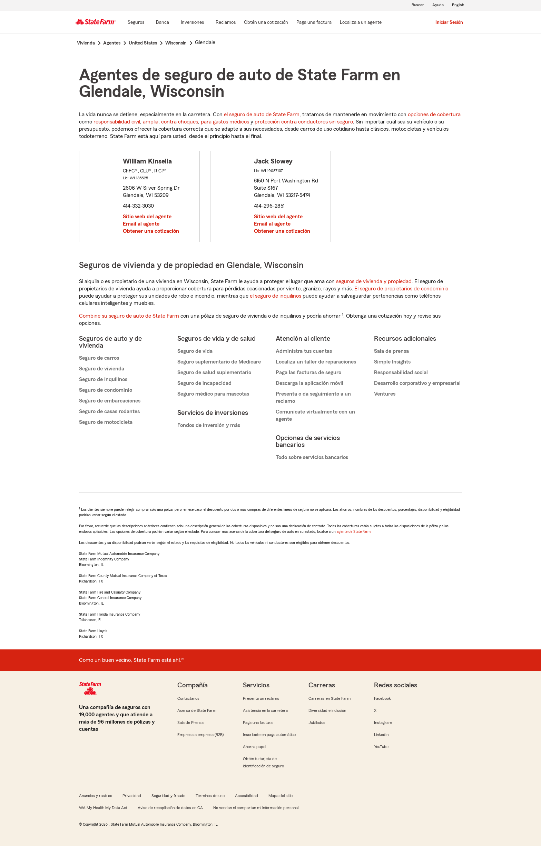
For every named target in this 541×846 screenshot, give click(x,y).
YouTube (381, 747)
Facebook (382, 698)
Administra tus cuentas (304, 351)
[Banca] (162, 23)
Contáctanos (188, 698)
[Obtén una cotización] (266, 23)
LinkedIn (381, 735)
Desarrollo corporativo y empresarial (417, 383)
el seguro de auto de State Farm (261, 114)
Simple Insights (392, 362)
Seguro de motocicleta (105, 422)
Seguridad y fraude (168, 796)
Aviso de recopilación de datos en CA (170, 808)
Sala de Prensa (190, 722)
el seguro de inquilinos (275, 296)
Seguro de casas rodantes (109, 411)
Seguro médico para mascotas (213, 394)
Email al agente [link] (141, 224)
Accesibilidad (246, 796)
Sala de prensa (391, 351)
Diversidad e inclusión (327, 710)
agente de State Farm (354, 531)
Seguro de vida (195, 351)
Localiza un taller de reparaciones (316, 362)
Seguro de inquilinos (103, 379)
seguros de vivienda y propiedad (374, 281)
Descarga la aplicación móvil (309, 383)
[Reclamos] (225, 23)
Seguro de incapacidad (204, 383)
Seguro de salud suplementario (214, 372)
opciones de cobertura (434, 114)
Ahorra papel (254, 747)
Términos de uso (210, 796)
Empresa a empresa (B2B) (200, 735)
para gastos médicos (225, 122)
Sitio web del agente (147, 216)
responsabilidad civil (117, 122)
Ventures (384, 394)
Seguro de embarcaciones (109, 401)
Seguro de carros (99, 358)
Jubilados (316, 722)
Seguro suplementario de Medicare (219, 362)
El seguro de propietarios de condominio (401, 288)
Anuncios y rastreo (95, 796)
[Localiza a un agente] (360, 23)
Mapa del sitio (280, 796)
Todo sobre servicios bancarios (312, 457)
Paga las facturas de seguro (308, 372)
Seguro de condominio (105, 390)
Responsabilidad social (401, 372)
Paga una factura (258, 722)
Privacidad (131, 796)
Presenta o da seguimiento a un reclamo (313, 397)
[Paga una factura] (314, 23)
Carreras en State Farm (329, 698)
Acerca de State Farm (196, 710)
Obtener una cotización (151, 231)
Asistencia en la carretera (265, 710)
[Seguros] (136, 23)
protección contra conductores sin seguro (304, 122)
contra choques (179, 122)
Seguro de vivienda (101, 368)
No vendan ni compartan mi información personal (255, 808)
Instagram (383, 722)
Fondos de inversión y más (208, 425)
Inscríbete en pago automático (269, 735)
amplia (150, 122)
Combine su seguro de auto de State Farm (129, 316)
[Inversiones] (192, 23)
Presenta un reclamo (261, 698)
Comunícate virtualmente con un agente (315, 415)
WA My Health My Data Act (103, 808)
